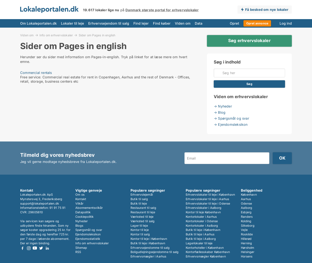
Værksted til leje (142, 216)
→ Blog (219, 112)
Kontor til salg (140, 234)
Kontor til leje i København (149, 238)
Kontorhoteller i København (205, 247)
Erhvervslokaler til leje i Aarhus (207, 199)
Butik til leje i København (148, 243)
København (249, 194)
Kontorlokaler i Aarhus (201, 216)
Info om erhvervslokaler (56, 35)
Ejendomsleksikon (88, 234)
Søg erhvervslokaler (249, 40)
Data (198, 23)
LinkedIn (47, 248)
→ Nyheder (223, 106)
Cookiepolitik (84, 216)
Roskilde (247, 234)
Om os (79, 194)
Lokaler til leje (72, 23)
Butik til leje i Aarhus (200, 234)
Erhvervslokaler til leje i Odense (208, 203)
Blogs (79, 225)
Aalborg (246, 207)
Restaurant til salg (143, 207)
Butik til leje (139, 203)
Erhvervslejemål (142, 194)
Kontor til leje (140, 230)
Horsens (246, 256)
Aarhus (246, 199)
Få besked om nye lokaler (266, 9)
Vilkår (79, 203)
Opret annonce (257, 23)
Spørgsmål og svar (88, 230)
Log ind (286, 23)
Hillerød (246, 238)
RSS (78, 252)
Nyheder (81, 221)
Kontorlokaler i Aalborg (202, 225)
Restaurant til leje (143, 212)
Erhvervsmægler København (206, 256)
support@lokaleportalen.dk (39, 203)
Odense (246, 203)
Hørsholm (247, 247)
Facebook (22, 248)
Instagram (28, 248)
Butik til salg (139, 199)
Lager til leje (139, 225)
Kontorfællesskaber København (208, 252)
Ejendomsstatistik (87, 238)
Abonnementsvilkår (89, 207)
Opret (234, 23)
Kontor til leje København (203, 212)
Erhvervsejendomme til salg (150, 247)
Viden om (183, 23)
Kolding (246, 221)
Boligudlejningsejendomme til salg (155, 252)
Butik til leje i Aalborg (201, 238)
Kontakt (80, 199)
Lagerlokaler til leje (199, 243)
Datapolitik (83, 212)
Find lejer (141, 23)
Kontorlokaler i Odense (202, 221)
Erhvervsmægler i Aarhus (148, 256)
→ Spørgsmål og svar (231, 118)
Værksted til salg (143, 221)
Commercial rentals (36, 73)
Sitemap (81, 247)
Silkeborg (247, 225)
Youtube (34, 248)
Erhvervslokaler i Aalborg (203, 207)
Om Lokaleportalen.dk (38, 23)
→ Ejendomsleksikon (231, 124)
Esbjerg (246, 212)
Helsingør (247, 252)
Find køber (162, 23)
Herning (246, 243)
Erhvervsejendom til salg (108, 23)
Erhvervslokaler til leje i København (210, 194)
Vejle (244, 230)
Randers (247, 216)
